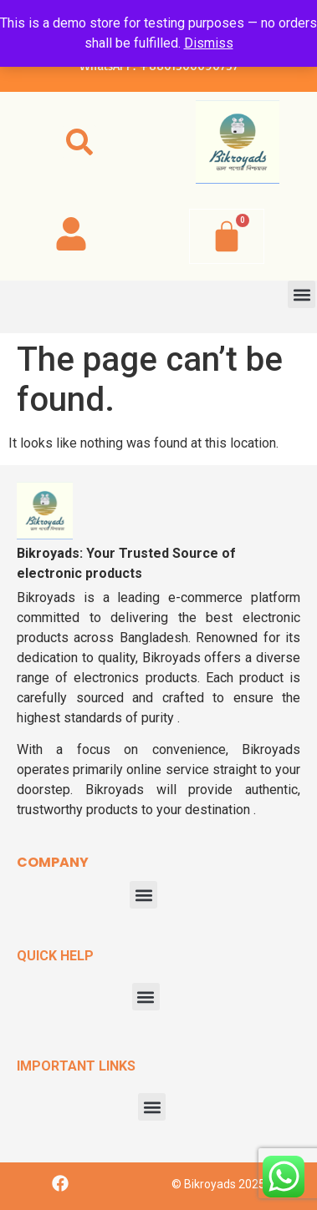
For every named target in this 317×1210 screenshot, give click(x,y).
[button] (79, 142)
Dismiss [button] (208, 43)
